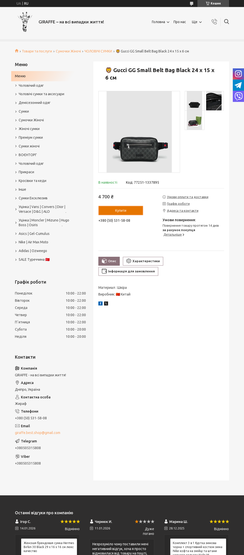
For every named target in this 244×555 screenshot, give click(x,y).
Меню (20, 76)
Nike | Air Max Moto (33, 242)
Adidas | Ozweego (33, 251)
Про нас (180, 22)
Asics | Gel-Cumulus (34, 234)
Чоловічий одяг (31, 85)
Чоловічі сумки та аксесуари (41, 94)
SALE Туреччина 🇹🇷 (34, 259)
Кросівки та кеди (32, 181)
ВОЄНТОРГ (28, 155)
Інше (22, 189)
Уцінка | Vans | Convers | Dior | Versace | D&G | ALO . (42, 209)
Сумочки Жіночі (68, 51)
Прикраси (26, 172)
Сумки (24, 111)
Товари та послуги (37, 51)
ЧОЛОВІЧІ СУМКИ (98, 51)
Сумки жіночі (29, 146)
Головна (158, 22)
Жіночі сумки (29, 129)
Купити (120, 211)
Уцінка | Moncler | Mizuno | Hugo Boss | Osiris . (44, 222)
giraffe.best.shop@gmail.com (37, 433)
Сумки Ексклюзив (33, 198)
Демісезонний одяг (35, 103)
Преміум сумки (31, 137)
